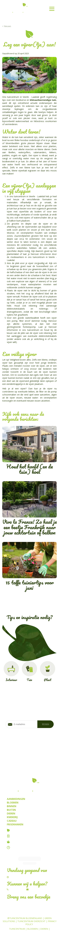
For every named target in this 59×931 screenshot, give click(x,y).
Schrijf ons (36, 879)
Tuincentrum (17, 918)
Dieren (44, 918)
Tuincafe (17, 841)
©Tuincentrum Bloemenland (24, 908)
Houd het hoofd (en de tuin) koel (29, 451)
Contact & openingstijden (28, 847)
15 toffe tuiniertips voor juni (29, 567)
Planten (33, 921)
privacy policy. (38, 740)
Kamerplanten (16, 921)
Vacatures (18, 836)
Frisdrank (30, 924)
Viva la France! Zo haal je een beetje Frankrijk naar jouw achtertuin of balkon (29, 509)
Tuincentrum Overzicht (31, 911)
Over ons (17, 830)
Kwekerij (45, 921)
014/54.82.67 (17, 879)
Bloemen (32, 918)
